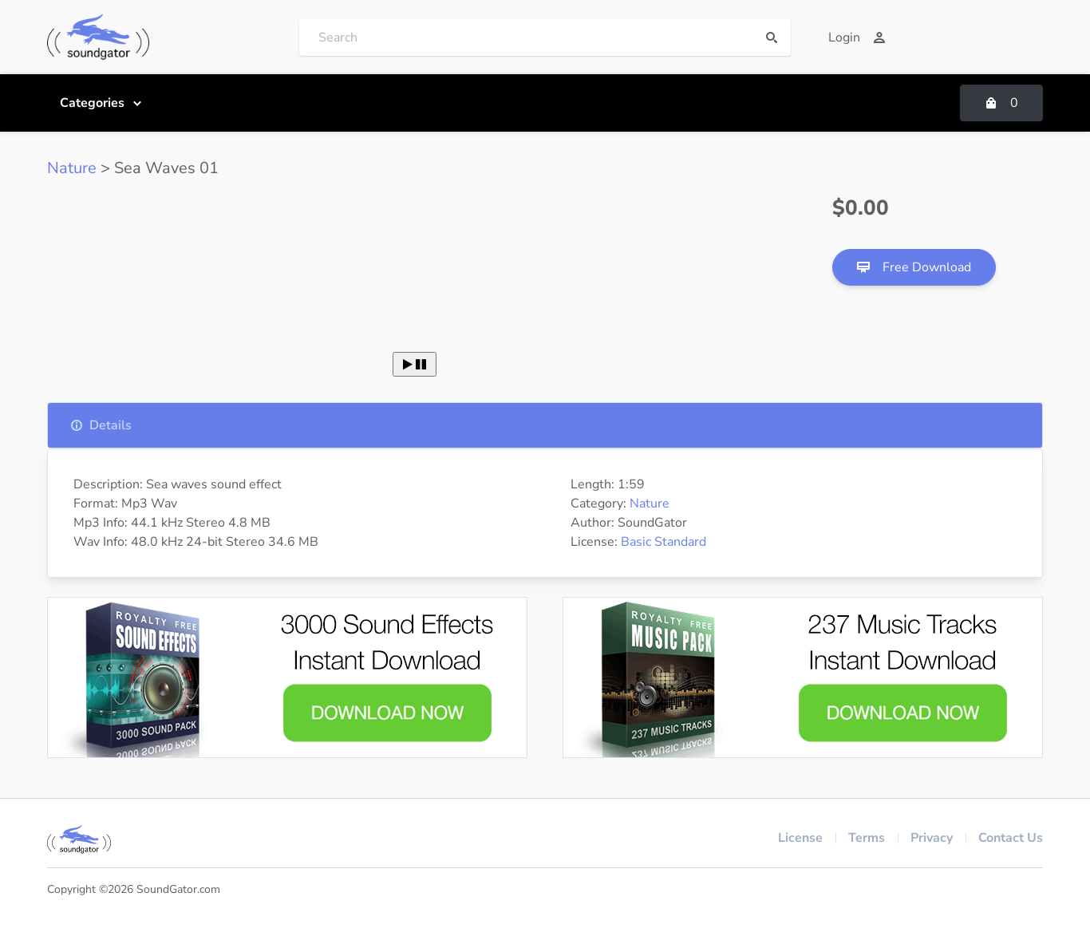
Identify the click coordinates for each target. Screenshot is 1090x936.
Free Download (914, 267)
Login (857, 37)
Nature (72, 168)
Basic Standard (663, 542)
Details (101, 425)
